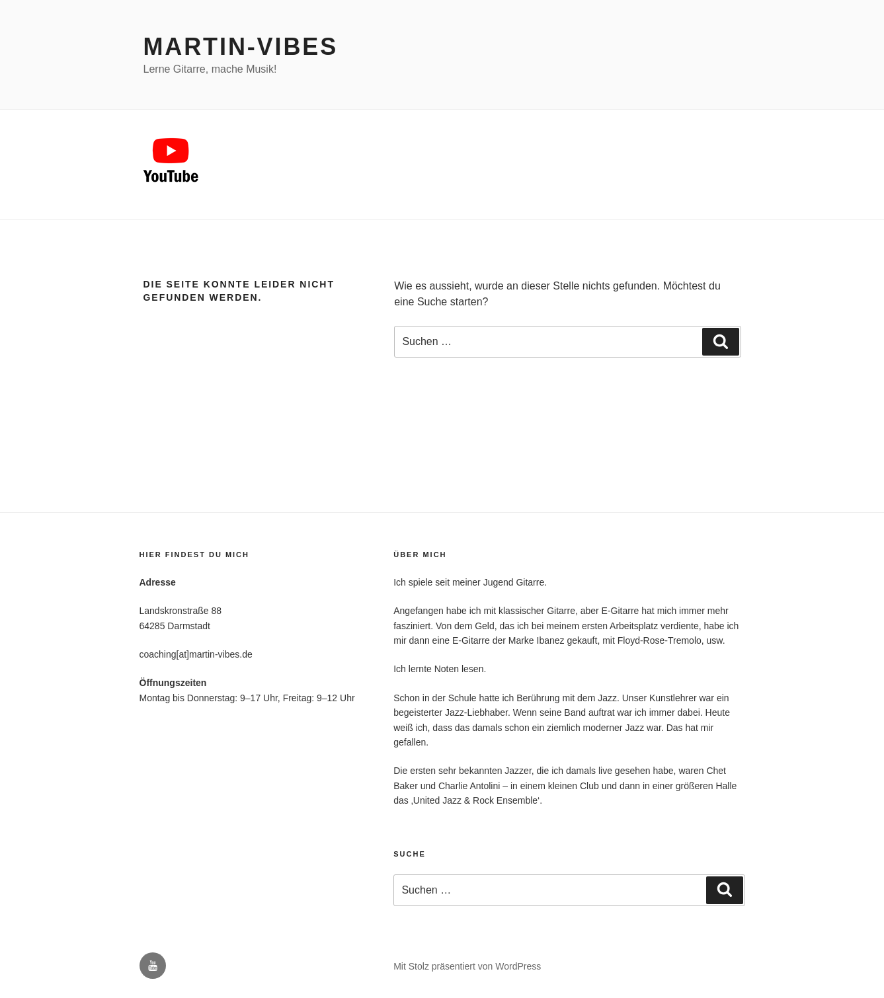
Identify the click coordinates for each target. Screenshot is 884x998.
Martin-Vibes (241, 46)
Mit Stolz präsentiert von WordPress (467, 966)
